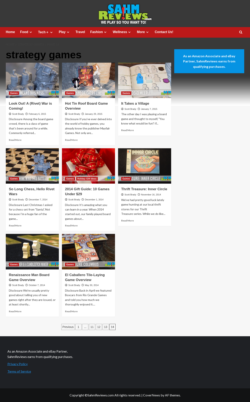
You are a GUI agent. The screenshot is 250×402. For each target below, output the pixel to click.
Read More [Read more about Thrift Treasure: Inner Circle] (127, 220)
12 (99, 327)
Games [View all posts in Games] (14, 93)
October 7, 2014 (37, 285)
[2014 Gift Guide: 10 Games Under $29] (88, 166)
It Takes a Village (135, 103)
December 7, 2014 (38, 199)
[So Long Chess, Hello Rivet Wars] (32, 166)
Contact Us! (164, 32)
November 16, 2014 (151, 194)
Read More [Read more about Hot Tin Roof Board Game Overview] (71, 139)
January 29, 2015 (93, 114)
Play (64, 32)
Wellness (122, 32)
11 (92, 327)
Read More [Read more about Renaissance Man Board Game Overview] (15, 311)
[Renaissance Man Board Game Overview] (32, 251)
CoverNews (151, 395)
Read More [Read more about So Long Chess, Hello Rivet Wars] (15, 225)
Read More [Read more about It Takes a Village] (127, 130)
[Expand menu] (30, 32)
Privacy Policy (17, 364)
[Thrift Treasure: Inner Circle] (144, 166)
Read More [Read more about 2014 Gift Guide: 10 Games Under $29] (71, 225)
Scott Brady (18, 114)
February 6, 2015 (37, 114)
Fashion (99, 32)
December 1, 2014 (94, 199)
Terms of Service (19, 371)
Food (26, 32)
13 (105, 327)
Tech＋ (46, 32)
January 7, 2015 (149, 109)
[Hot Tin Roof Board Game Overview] (88, 80)
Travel (80, 32)
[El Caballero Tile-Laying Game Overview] (88, 251)
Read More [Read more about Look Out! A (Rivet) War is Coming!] (15, 139)
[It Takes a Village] (144, 80)
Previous (67, 327)
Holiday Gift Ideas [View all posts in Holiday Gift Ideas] (87, 178)
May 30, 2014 (92, 285)
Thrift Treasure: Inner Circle (144, 189)
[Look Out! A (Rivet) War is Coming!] (32, 80)
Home (10, 32)
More (143, 32)
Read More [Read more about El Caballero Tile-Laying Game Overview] (71, 311)
